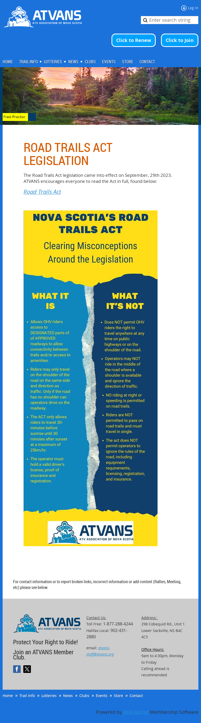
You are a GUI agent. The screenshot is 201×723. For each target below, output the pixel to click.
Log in (193, 7)
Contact (136, 695)
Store (118, 695)
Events (101, 695)
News (68, 695)
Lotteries (49, 695)
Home (8, 695)
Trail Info (27, 695)
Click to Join (180, 40)
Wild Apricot (135, 712)
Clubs (84, 695)
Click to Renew (133, 40)
